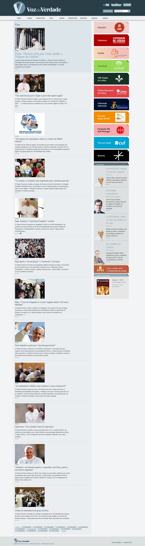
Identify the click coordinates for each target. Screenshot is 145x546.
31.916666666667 (31, 529)
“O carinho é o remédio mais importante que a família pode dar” (42, 181)
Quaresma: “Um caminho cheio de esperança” (34, 426)
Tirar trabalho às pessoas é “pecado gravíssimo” (35, 345)
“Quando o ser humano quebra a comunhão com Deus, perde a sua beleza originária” (41, 468)
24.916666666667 (26, 527)
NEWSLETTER (108, 11)
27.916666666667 (60, 527)
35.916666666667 (77, 529)
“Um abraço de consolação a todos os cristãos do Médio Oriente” (38, 140)
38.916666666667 (43, 531)
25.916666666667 (38, 527)
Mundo (62, 18)
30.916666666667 (20, 529)
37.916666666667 (31, 531)
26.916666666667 (49, 527)
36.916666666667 (20, 531)
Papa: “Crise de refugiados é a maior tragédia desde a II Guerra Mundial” (42, 303)
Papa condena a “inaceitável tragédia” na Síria (34, 221)
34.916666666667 (65, 529)
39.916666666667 (54, 531)
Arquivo (94, 18)
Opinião (105, 18)
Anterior (17, 527)
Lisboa (29, 18)
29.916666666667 (83, 527)
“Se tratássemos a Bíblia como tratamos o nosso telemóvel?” (40, 386)
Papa (51, 18)
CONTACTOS (128, 542)
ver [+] (17, 69)
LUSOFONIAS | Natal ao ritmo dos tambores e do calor (116, 219)
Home (19, 18)
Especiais (83, 18)
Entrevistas (72, 18)
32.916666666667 (43, 529)
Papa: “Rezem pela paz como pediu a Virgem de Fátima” (38, 55)
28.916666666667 (72, 527)
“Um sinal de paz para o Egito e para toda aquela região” (39, 95)
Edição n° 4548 (117, 280)
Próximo (63, 531)
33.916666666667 (54, 529)
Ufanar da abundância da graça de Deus (32, 510)
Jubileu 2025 (40, 18)
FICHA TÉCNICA (117, 542)
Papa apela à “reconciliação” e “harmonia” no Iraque (37, 261)
